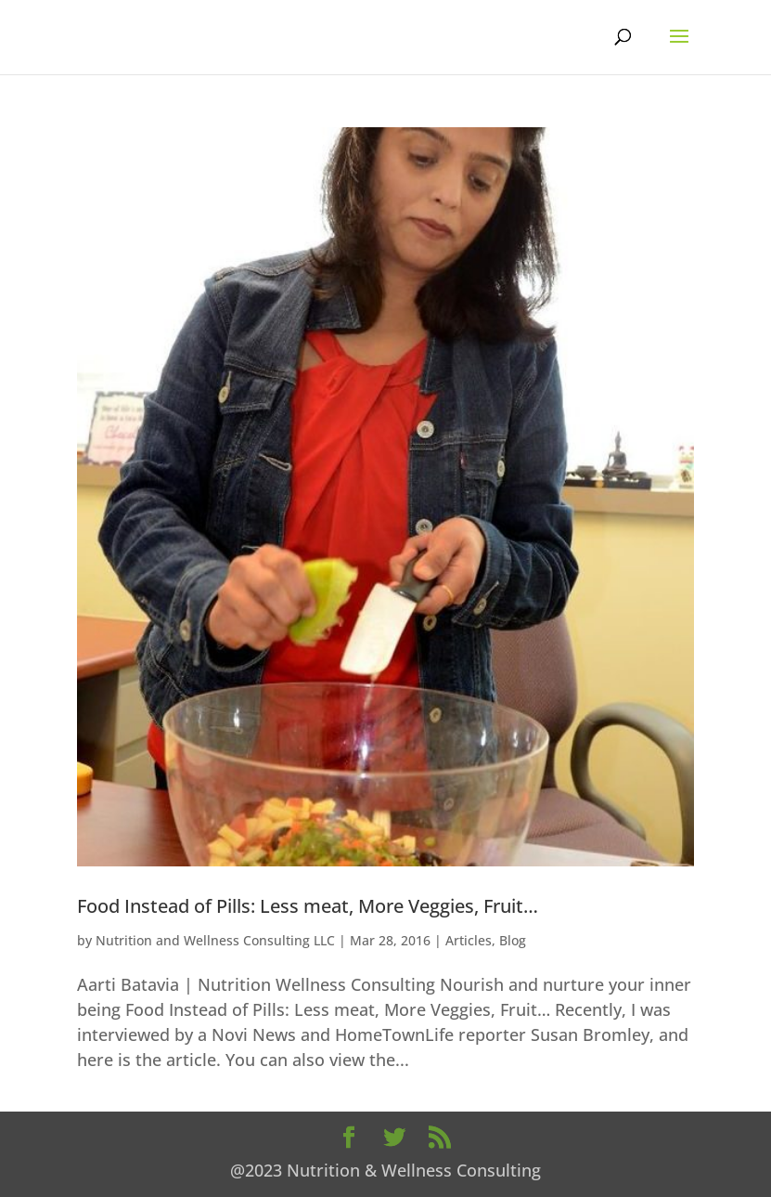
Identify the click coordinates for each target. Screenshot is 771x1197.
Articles (468, 940)
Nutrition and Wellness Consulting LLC (215, 940)
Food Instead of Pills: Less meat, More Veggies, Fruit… (307, 905)
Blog (512, 940)
